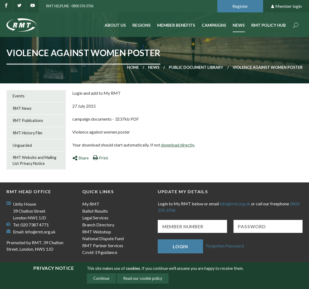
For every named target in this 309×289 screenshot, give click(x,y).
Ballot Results (95, 210)
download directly (177, 144)
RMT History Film (27, 133)
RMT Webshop (96, 231)
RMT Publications (28, 120)
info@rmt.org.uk (40, 231)
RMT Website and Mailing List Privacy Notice (34, 160)
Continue (101, 278)
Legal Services (95, 217)
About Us (115, 25)
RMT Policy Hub (268, 25)
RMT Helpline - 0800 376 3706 (69, 6)
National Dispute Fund (103, 238)
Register (240, 6)
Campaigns (214, 25)
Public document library (196, 67)
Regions (141, 25)
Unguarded (22, 145)
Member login (286, 6)
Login (180, 246)
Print (100, 157)
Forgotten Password (225, 245)
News (239, 25)
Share (80, 157)
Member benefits (176, 25)
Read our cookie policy (142, 278)
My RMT (90, 203)
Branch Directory (98, 224)
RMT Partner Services (102, 245)
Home (133, 67)
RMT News (22, 108)
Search (296, 26)
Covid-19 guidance (99, 252)
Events (19, 96)
